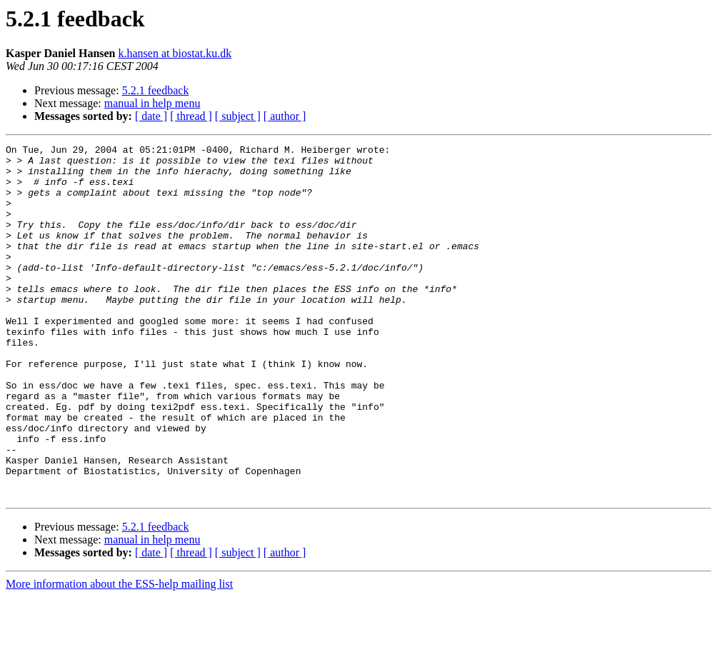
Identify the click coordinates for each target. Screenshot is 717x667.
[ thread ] (191, 116)
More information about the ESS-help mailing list (119, 654)
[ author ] (285, 116)
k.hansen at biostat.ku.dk (175, 53)
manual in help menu (152, 103)
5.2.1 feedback (155, 90)
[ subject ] (238, 116)
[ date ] (151, 116)
